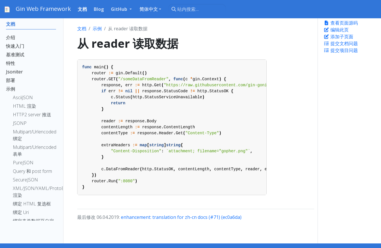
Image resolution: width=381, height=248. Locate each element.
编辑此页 (336, 30)
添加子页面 (338, 36)
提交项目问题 (341, 50)
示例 (97, 28)
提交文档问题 (341, 43)
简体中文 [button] (148, 9)
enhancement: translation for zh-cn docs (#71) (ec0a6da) (181, 217)
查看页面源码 (341, 23)
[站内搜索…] (197, 9)
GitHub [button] (119, 9)
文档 (81, 28)
